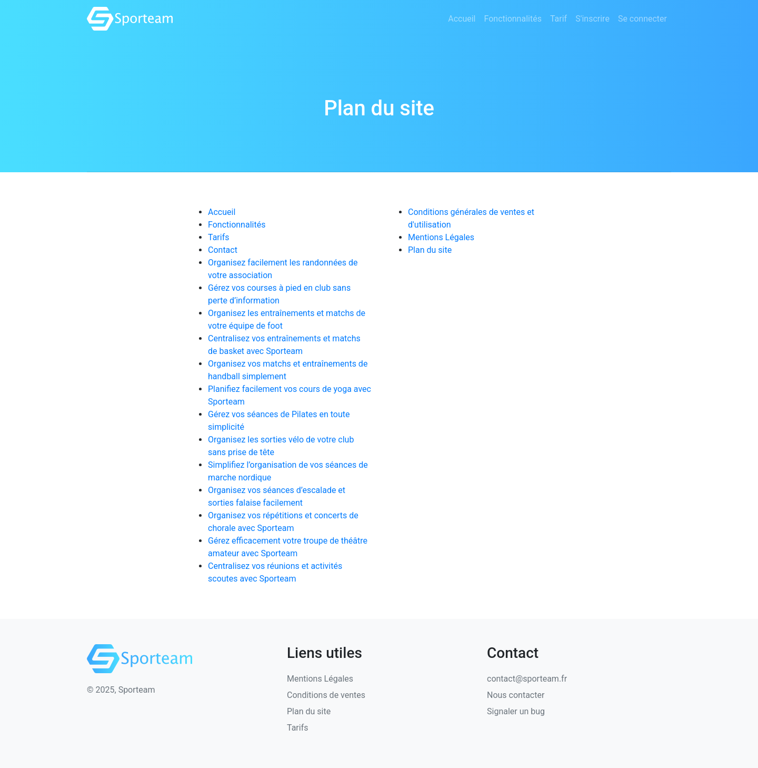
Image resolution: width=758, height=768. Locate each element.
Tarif (558, 19)
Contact (222, 250)
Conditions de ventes (326, 695)
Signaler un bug (516, 711)
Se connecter (642, 19)
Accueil (461, 19)
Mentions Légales (441, 237)
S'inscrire (592, 19)
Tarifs (219, 237)
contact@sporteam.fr (527, 679)
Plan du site (430, 250)
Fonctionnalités (512, 19)
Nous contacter (515, 695)
